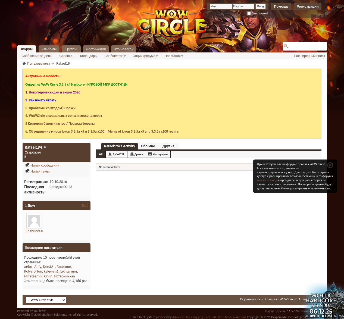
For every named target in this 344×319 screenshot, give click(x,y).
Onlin (48, 276)
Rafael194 (118, 154)
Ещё (85, 205)
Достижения (96, 49)
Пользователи (38, 63)
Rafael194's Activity (119, 146)
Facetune (64, 266)
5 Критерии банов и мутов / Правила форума (60, 123)
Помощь (281, 6)
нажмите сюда (267, 180)
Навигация (173, 56)
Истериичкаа (64, 276)
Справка (66, 56)
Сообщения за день (36, 56)
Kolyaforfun (33, 271)
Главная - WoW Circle (280, 299)
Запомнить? (257, 13)
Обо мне (148, 146)
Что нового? (124, 49)
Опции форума (144, 56)
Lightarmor (68, 271)
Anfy (37, 266)
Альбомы (49, 49)
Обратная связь (251, 299)
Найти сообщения (42, 165)
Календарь (88, 56)
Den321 (49, 266)
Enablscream (35, 231)
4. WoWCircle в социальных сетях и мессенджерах (63, 116)
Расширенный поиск (309, 56)
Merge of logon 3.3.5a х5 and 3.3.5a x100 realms (143, 131)
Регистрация (307, 6)
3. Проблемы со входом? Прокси (50, 108)
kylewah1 (51, 271)
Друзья (168, 146)
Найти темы (37, 171)
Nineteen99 (33, 276)
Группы (71, 49)
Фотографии (160, 154)
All (100, 154)
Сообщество (113, 56)
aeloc (28, 266)
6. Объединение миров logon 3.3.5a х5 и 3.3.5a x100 (64, 131)
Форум (27, 49)
